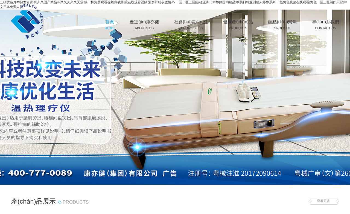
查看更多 (323, 201)
